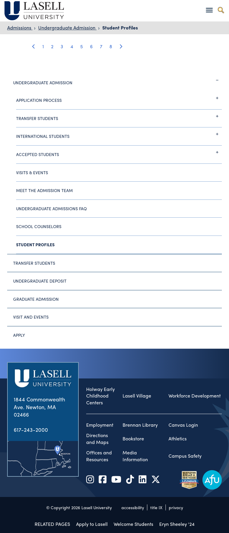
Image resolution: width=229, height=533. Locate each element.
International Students (119, 134)
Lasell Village (137, 395)
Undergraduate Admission (67, 27)
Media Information (135, 456)
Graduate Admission (36, 299)
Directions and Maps (97, 438)
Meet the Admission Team (44, 190)
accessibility (132, 507)
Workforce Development (194, 395)
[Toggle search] (221, 10)
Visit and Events (31, 317)
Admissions (20, 27)
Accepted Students (119, 152)
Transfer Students (119, 116)
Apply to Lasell (92, 523)
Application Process (119, 98)
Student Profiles (120, 27)
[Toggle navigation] (209, 10)
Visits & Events (32, 172)
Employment (99, 425)
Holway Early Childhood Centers (100, 396)
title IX (156, 507)
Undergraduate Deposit (39, 281)
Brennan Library (140, 425)
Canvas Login (183, 425)
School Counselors (38, 226)
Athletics (177, 438)
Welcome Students (133, 523)
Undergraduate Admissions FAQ (51, 208)
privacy (176, 507)
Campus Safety (185, 456)
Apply (19, 335)
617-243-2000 (31, 429)
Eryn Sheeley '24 (176, 523)
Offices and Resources (99, 456)
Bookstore (133, 438)
